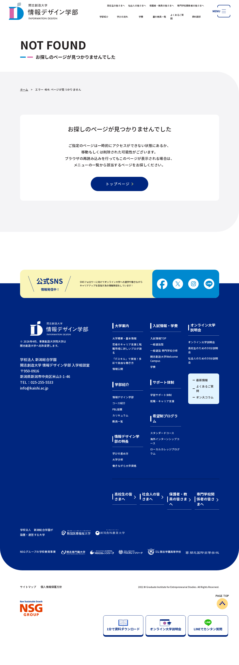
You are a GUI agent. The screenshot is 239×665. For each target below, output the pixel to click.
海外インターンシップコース (164, 441)
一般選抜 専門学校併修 (164, 350)
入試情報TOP (158, 338)
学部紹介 (103, 16)
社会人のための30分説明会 (203, 360)
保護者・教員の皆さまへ (161, 5)
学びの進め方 (120, 453)
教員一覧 (117, 421)
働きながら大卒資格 (124, 465)
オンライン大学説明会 (201, 342)
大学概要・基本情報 (124, 338)
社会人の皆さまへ (137, 5)
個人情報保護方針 (51, 587)
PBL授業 (117, 409)
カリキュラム (120, 415)
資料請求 (196, 16)
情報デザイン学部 (123, 397)
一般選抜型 (157, 344)
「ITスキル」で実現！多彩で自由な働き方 (127, 361)
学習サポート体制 (161, 395)
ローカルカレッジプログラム (165, 451)
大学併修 (117, 459)
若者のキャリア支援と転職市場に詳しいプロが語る (127, 348)
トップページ (118, 183)
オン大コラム (205, 397)
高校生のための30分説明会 (203, 350)
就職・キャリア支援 (162, 401)
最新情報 (202, 380)
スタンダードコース (162, 433)
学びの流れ (122, 16)
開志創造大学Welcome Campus (164, 358)
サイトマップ (28, 587)
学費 (141, 16)
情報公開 (117, 369)
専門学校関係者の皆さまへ (190, 5)
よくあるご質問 (177, 16)
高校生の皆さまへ (116, 5)
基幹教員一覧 (159, 16)
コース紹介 (119, 403)
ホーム (24, 89)
